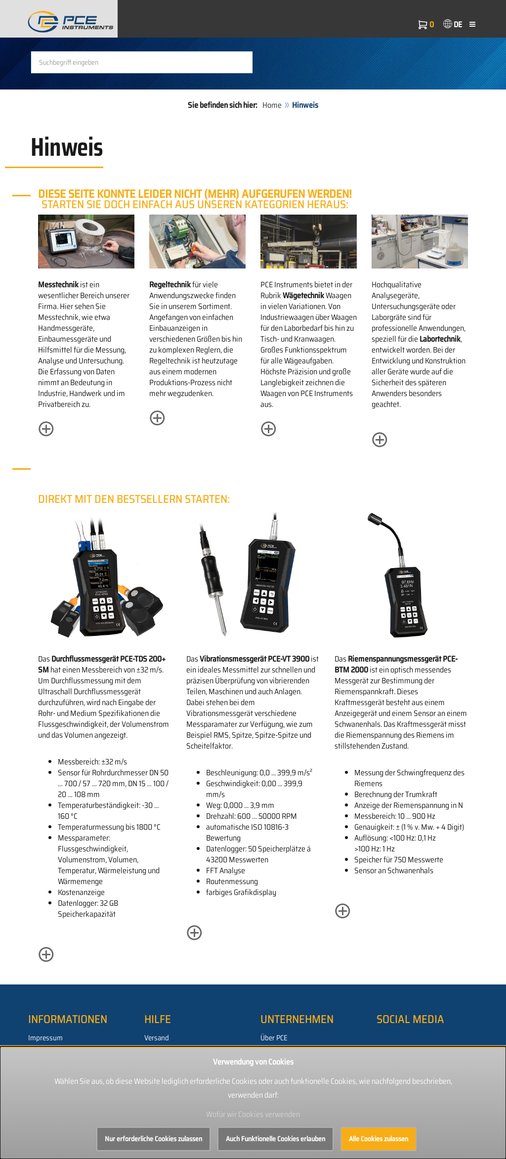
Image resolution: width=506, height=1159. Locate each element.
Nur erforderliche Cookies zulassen (153, 1138)
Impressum (45, 1038)
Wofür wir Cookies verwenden (253, 1114)
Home (272, 105)
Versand (156, 1038)
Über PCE (274, 1038)
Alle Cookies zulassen (378, 1138)
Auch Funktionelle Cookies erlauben (275, 1138)
